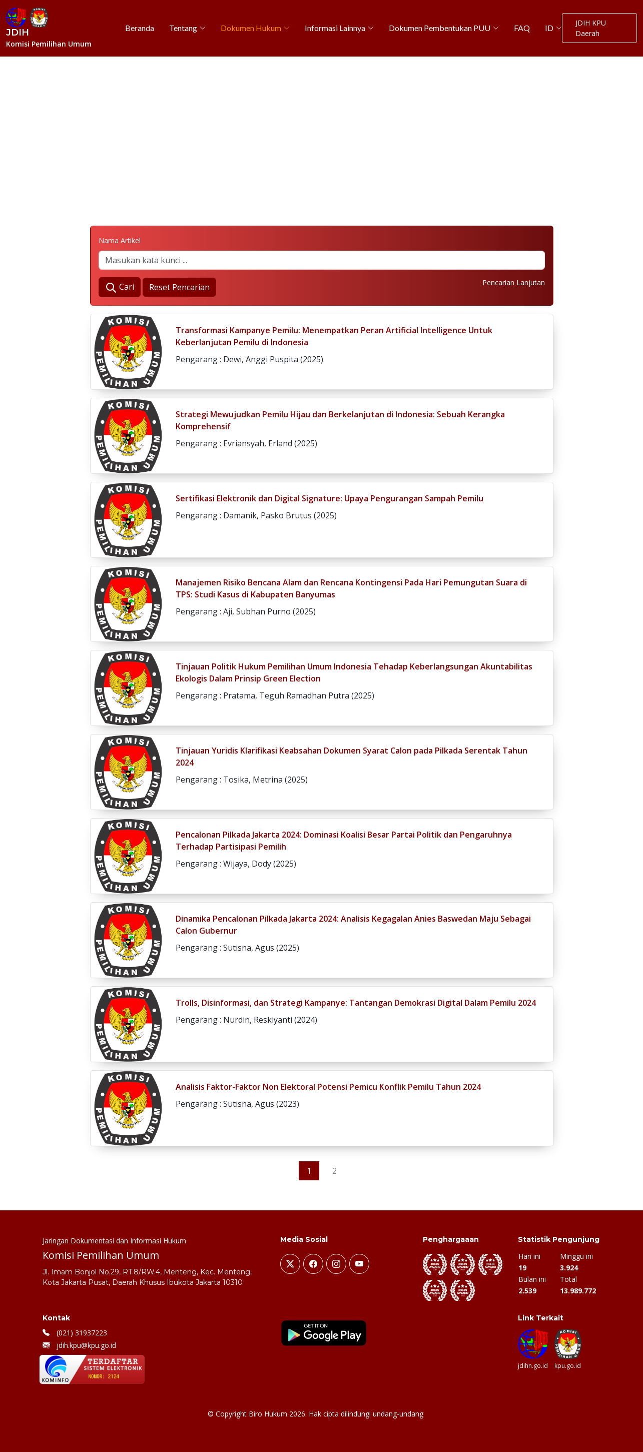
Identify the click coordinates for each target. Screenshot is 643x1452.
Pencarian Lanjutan (513, 282)
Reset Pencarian (179, 287)
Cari (119, 287)
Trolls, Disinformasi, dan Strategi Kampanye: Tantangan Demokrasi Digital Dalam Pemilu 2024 (356, 1002)
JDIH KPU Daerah (590, 28)
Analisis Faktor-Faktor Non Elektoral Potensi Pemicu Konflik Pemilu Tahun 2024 (328, 1086)
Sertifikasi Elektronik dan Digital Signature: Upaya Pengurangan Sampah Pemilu (329, 498)
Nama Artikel (120, 240)
